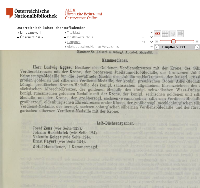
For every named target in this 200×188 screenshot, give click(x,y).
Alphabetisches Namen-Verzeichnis (93, 46)
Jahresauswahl (30, 32)
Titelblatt (73, 32)
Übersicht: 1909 (31, 37)
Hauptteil (73, 42)
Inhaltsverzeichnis (80, 37)
